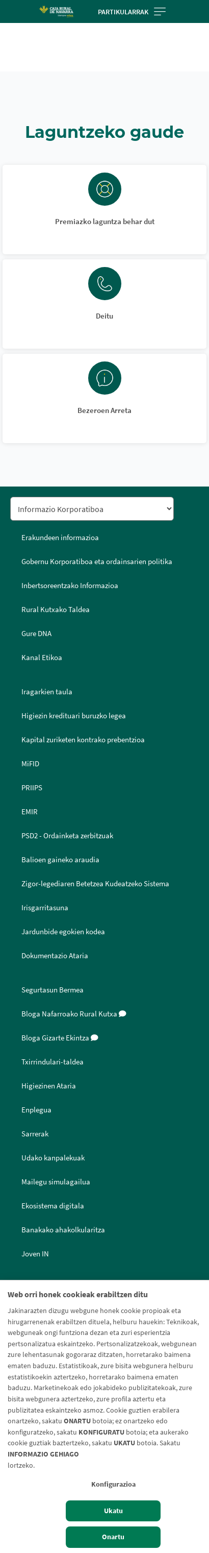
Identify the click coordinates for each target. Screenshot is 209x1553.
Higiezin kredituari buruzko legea (73, 715)
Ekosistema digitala (52, 1205)
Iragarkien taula (46, 691)
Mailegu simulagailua (55, 1181)
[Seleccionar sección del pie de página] (92, 509)
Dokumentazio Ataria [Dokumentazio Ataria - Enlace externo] (54, 955)
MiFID (30, 763)
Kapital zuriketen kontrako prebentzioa (83, 739)
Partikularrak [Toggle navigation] (132, 11)
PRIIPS (31, 787)
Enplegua (36, 1109)
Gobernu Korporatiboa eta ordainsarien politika (96, 561)
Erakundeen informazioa (60, 537)
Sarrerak (34, 1133)
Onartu (113, 1536)
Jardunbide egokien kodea (63, 931)
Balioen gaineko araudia (60, 859)
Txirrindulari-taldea (52, 1061)
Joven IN (35, 1253)
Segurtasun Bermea (52, 989)
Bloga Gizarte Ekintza (59, 1037)
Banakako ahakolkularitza (63, 1229)
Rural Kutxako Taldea (55, 609)
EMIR (29, 811)
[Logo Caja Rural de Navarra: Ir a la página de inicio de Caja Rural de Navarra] (56, 11)
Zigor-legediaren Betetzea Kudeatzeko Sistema (95, 883)
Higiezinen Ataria (48, 1085)
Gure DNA (36, 633)
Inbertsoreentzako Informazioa (69, 585)
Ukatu (113, 1510)
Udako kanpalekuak (53, 1157)
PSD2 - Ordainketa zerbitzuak (67, 835)
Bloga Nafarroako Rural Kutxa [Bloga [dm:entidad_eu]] (73, 1013)
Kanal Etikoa (41, 657)
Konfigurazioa (113, 1484)
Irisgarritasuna (44, 907)
